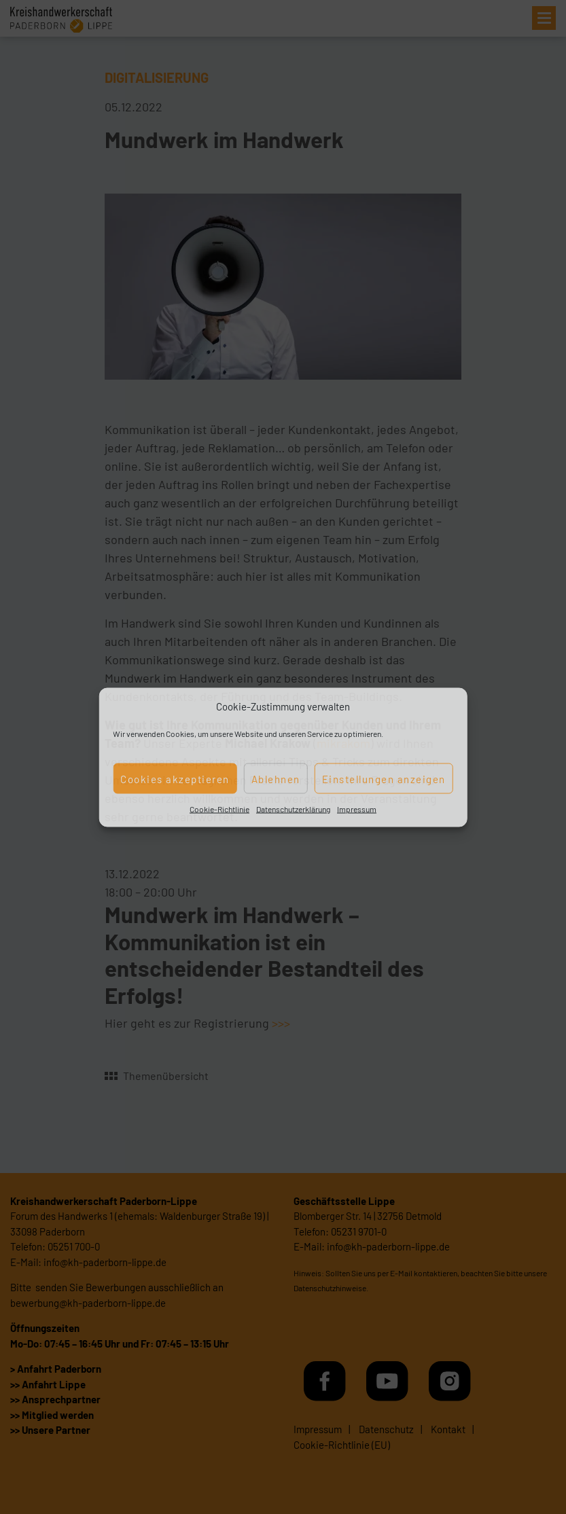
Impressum (356, 809)
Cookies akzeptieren (175, 778)
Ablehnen (275, 778)
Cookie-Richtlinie (219, 809)
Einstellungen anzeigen (384, 778)
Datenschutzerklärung (293, 809)
